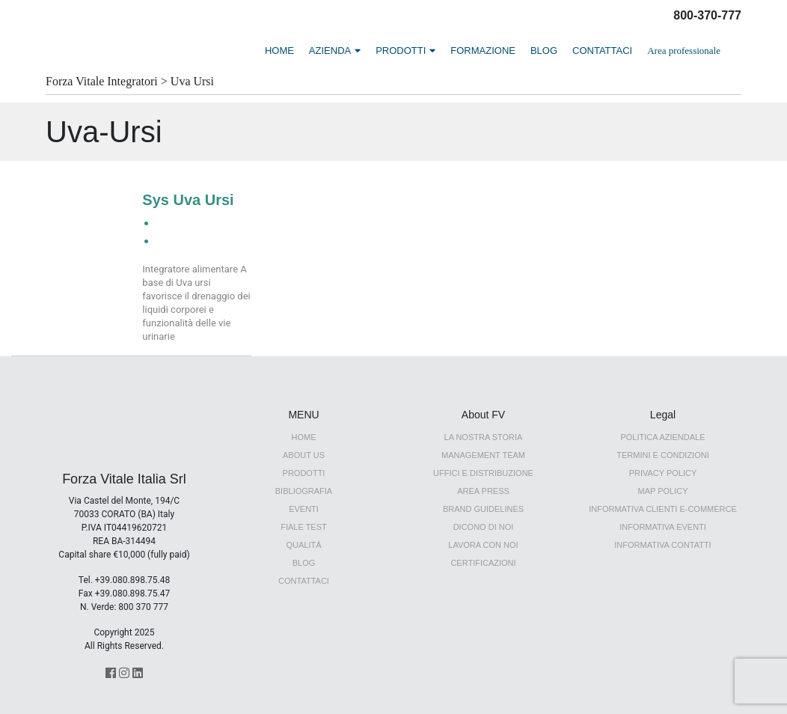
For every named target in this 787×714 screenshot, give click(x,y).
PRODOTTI (401, 50)
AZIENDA (330, 50)
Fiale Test (304, 526)
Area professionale (683, 50)
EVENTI (304, 508)
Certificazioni (482, 562)
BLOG (543, 50)
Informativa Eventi (662, 526)
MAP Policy (662, 490)
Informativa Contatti (662, 544)
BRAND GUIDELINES (483, 508)
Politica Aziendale (662, 437)
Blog (304, 562)
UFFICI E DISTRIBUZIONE (483, 473)
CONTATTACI (602, 50)
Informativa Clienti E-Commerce (663, 508)
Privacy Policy (663, 473)
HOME (279, 50)
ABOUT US (304, 455)
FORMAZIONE (482, 50)
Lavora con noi (483, 544)
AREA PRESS (483, 490)
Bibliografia (303, 490)
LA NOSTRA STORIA (483, 437)
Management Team (483, 455)
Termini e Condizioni (662, 455)
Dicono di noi (483, 526)
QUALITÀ (303, 544)
